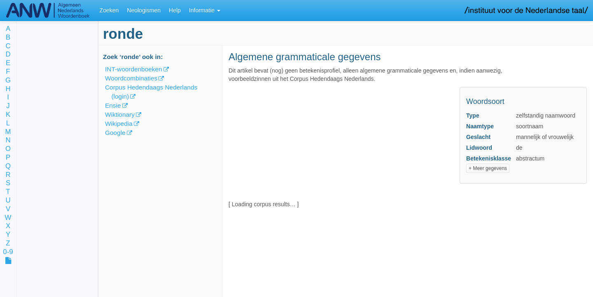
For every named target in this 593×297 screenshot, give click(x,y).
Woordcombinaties (131, 78)
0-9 (8, 252)
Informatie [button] (204, 10)
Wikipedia (119, 123)
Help (175, 10)
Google (115, 132)
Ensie (113, 105)
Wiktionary (120, 114)
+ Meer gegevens (488, 168)
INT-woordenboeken (133, 69)
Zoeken (109, 10)
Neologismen (144, 10)
